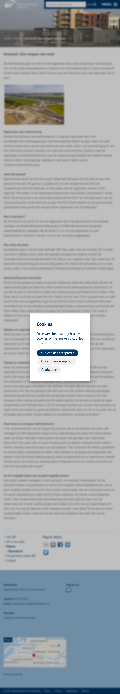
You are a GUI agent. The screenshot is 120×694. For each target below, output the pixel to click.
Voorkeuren (49, 369)
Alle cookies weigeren (56, 361)
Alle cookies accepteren (58, 353)
